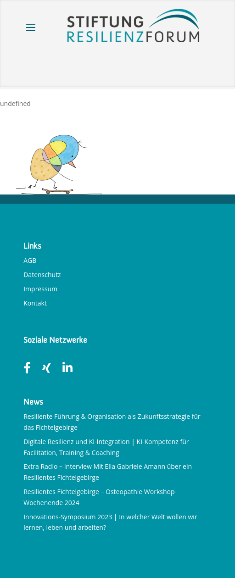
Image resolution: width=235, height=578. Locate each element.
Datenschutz (42, 274)
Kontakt (35, 303)
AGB (29, 260)
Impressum (40, 288)
